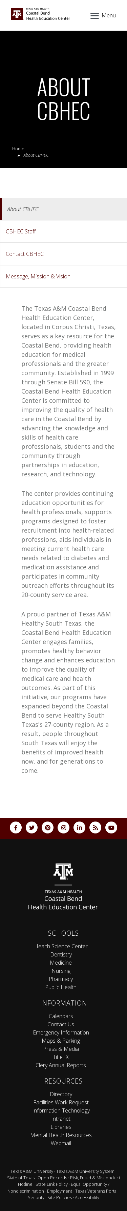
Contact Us (60, 1024)
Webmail (61, 1143)
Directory (61, 1094)
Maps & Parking (61, 1040)
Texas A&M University (31, 1171)
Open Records (52, 1178)
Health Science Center (61, 946)
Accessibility (87, 1197)
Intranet (60, 1118)
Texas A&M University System (85, 1171)
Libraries (60, 1127)
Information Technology (61, 1110)
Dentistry (61, 954)
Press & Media (61, 1049)
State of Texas (21, 1178)
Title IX (61, 1057)
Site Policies (59, 1197)
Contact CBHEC (25, 254)
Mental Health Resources (61, 1135)
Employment (59, 1191)
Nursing (60, 971)
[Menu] (102, 14)
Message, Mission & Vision (38, 276)
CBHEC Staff (21, 231)
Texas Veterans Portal (96, 1191)
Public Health (61, 987)
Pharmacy (61, 979)
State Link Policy (52, 1184)
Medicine (61, 962)
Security (36, 1197)
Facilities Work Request (61, 1102)
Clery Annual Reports (61, 1065)
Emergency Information (61, 1032)
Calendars (61, 1016)
